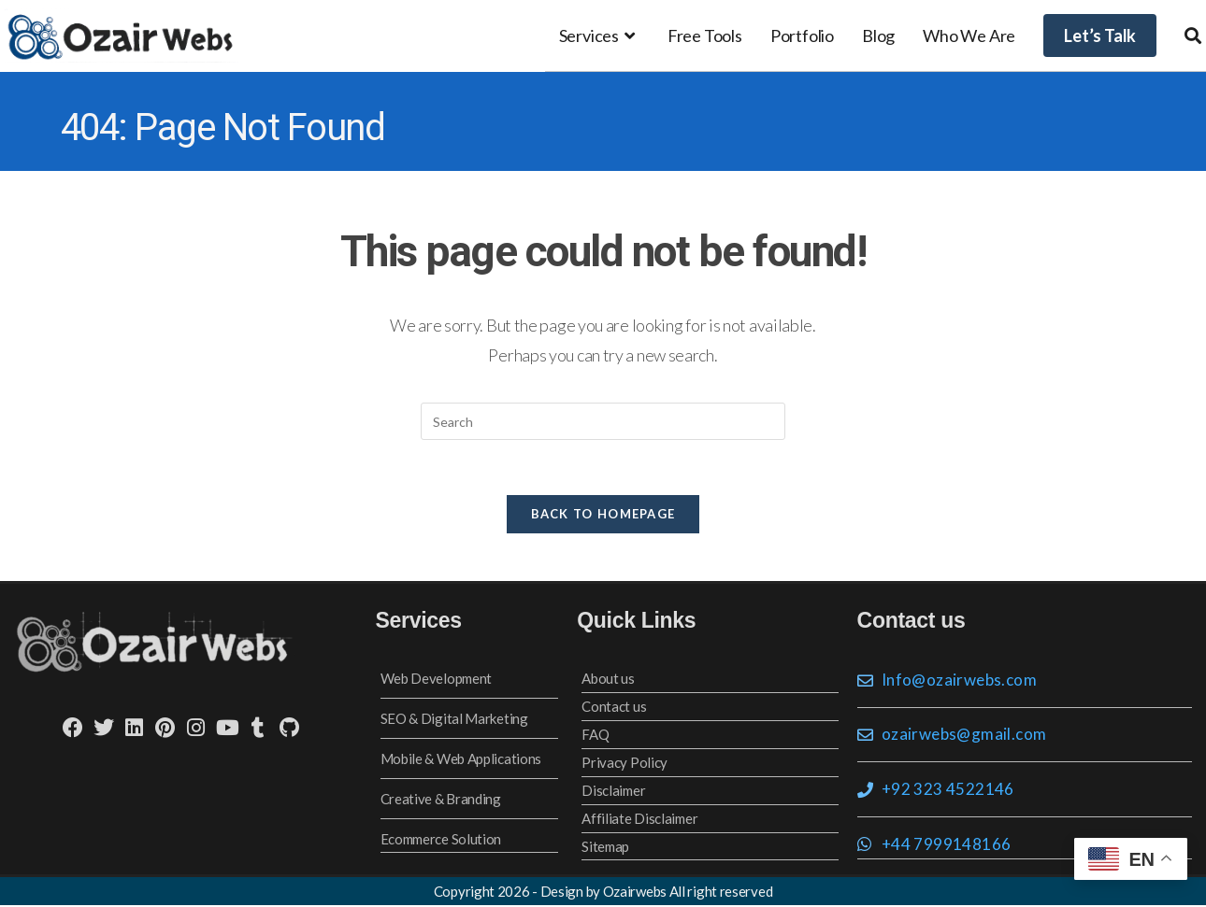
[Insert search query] (603, 421)
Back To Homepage (603, 515)
